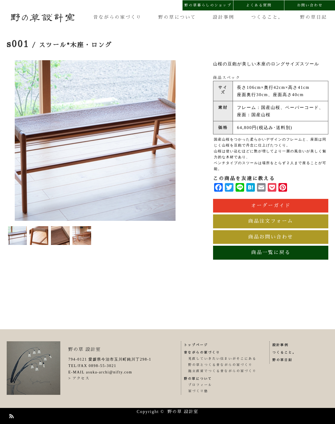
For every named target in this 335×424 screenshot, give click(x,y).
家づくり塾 (198, 391)
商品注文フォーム (270, 221)
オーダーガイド (271, 205)
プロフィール (200, 385)
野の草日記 (313, 17)
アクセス (81, 378)
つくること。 (267, 17)
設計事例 (223, 17)
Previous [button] (10, 140)
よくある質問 (259, 5)
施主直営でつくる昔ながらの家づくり (222, 371)
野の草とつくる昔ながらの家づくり (220, 364)
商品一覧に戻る (271, 252)
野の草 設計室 (84, 349)
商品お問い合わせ (270, 236)
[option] (95, 140)
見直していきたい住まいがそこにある (222, 358)
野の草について (177, 17)
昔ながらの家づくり (117, 17)
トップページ (196, 345)
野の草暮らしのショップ (208, 5)
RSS (11, 415)
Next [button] (179, 140)
